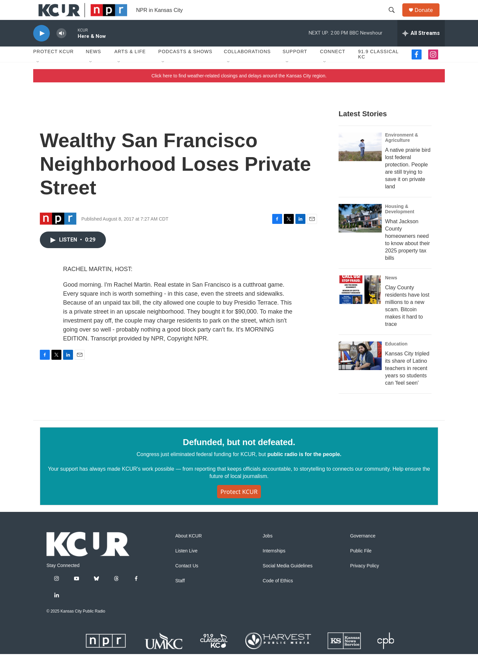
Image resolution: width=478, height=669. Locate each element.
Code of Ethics (278, 595)
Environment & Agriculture (401, 152)
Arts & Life (130, 66)
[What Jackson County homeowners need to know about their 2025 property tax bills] (360, 233)
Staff (180, 595)
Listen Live (186, 565)
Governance (362, 550)
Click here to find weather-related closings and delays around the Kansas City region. (239, 90)
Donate (428, 17)
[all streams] (421, 48)
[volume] (61, 48)
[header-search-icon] (394, 18)
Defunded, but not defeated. (239, 457)
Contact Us (186, 580)
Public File (361, 565)
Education (396, 358)
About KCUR (188, 550)
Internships (274, 565)
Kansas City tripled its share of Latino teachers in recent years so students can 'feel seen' (407, 383)
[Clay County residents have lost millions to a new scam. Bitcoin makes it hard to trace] (360, 304)
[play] (41, 48)
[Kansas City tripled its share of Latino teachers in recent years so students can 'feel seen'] (360, 370)
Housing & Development (399, 224)
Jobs (268, 550)
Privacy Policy (364, 580)
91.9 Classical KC (378, 69)
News (93, 66)
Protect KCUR (53, 66)
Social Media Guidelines (287, 580)
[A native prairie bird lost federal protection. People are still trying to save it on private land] (360, 161)
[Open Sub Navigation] (38, 77)
